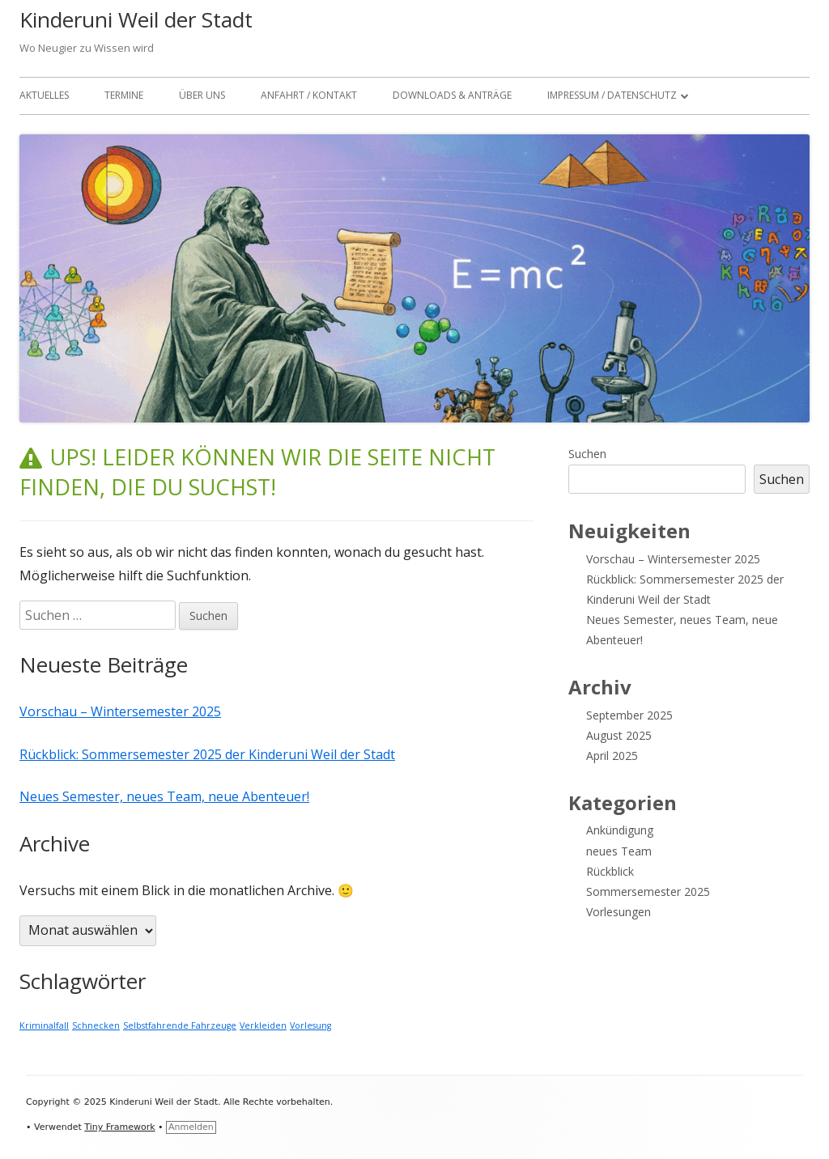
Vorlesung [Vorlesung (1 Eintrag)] (310, 1025)
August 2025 (619, 735)
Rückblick (610, 871)
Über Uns (202, 95)
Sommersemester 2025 (648, 891)
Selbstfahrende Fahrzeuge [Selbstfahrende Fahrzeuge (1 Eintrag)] (179, 1025)
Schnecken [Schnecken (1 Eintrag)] (96, 1025)
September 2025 (629, 715)
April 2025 (612, 755)
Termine (123, 95)
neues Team (619, 851)
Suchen (587, 453)
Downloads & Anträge (452, 95)
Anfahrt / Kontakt (309, 95)
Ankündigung (619, 830)
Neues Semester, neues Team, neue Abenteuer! (164, 796)
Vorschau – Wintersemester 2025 (120, 711)
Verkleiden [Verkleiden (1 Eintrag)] (263, 1025)
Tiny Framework (119, 1127)
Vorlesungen (618, 911)
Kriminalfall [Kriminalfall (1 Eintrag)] (44, 1025)
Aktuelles (44, 95)
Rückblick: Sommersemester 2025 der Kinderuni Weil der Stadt (207, 754)
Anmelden (191, 1127)
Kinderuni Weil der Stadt (136, 19)
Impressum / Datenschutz (612, 95)
